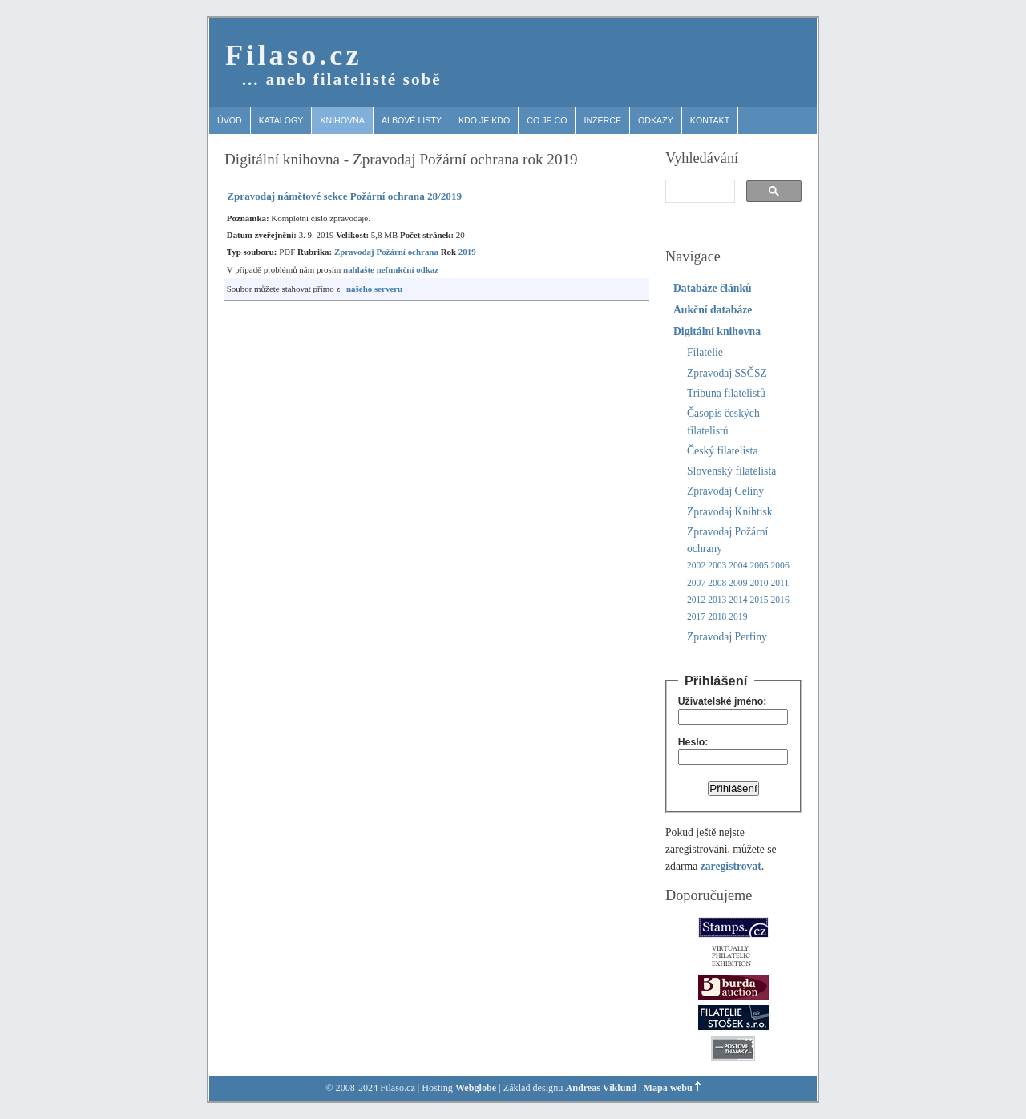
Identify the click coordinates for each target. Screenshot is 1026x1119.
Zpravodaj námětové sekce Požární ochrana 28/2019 (344, 196)
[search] (698, 191)
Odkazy (655, 120)
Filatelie (705, 352)
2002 (696, 565)
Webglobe (475, 1087)
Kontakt (709, 120)
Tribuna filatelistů (726, 393)
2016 (780, 600)
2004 (738, 565)
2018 (717, 617)
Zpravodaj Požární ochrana (386, 252)
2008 (717, 583)
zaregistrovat (731, 866)
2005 (758, 565)
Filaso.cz (293, 54)
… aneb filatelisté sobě (341, 79)
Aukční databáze (712, 310)
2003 (717, 565)
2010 (758, 583)
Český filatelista (722, 451)
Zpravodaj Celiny (725, 491)
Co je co (547, 120)
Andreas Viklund (600, 1087)
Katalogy (281, 120)
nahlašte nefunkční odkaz (390, 269)
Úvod (229, 120)
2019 (467, 252)
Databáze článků (712, 288)
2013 (717, 600)
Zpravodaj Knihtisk (730, 512)
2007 (696, 583)
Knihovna (342, 120)
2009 (738, 583)
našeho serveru (374, 288)
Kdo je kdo (484, 120)
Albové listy (412, 120)
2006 (780, 565)
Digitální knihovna (717, 331)
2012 (696, 600)
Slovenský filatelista (731, 471)
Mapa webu (668, 1087)
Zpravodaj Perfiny (727, 637)
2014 (738, 600)
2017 (696, 617)
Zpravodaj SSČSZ (727, 373)
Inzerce (602, 120)
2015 (758, 600)
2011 (780, 583)
